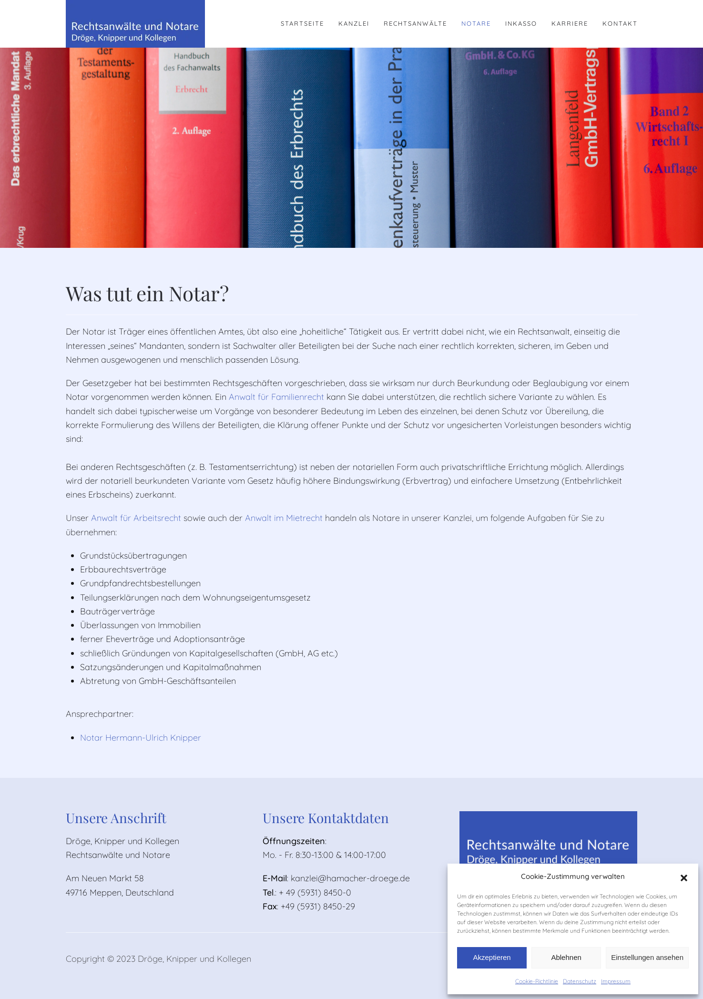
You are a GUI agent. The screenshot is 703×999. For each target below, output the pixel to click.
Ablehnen (566, 957)
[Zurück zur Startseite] (135, 24)
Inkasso (521, 23)
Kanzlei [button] (353, 23)
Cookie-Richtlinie (536, 981)
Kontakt (620, 23)
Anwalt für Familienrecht (276, 396)
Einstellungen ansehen (647, 957)
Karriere (569, 23)
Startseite (302, 23)
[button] (684, 877)
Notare (476, 23)
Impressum (616, 981)
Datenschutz (579, 981)
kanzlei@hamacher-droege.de (350, 878)
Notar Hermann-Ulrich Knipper (140, 737)
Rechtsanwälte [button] (415, 23)
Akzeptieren (491, 957)
